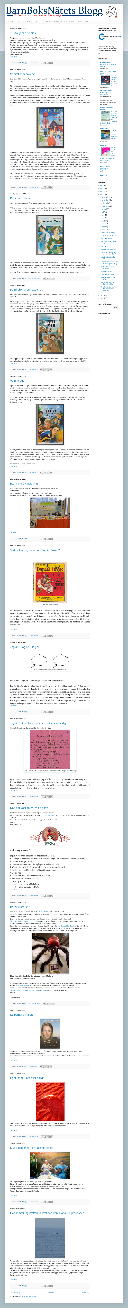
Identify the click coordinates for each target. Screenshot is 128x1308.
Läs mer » (13, 57)
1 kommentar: (33, 369)
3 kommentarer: (34, 796)
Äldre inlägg (85, 1293)
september (105, 206)
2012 (102, 194)
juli (103, 212)
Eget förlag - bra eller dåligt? (27, 1077)
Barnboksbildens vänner (31, 990)
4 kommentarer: (34, 63)
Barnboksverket (106, 100)
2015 (102, 185)
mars (104, 224)
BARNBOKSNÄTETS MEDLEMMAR (59, 22)
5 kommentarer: (34, 187)
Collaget (103, 145)
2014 (102, 188)
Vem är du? (17, 380)
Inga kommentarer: (34, 278)
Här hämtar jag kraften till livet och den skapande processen (47, 1213)
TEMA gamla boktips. (23, 33)
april (103, 221)
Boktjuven (104, 129)
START (11, 22)
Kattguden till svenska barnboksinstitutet (114, 134)
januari (104, 230)
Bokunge (103, 175)
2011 (102, 295)
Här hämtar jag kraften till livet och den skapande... (108, 289)
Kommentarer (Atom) (29, 1296)
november (105, 200)
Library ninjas (105, 166)
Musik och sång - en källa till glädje (31, 1147)
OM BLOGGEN (24, 22)
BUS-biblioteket (49, 815)
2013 (102, 191)
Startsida (51, 1293)
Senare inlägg (15, 1293)
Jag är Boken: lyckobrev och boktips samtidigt (38, 723)
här (60, 820)
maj (103, 218)
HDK (45, 990)
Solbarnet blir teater (22, 1014)
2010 (102, 298)
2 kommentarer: (34, 539)
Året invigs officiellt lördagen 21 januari (24, 921)
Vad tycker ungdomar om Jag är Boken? (35, 550)
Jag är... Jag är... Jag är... (25, 647)
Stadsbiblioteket (67, 926)
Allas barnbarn (15, 990)
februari (104, 227)
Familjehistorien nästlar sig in (28, 289)
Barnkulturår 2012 (21, 907)
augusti (104, 209)
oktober (104, 203)
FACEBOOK (83, 22)
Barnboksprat (105, 62)
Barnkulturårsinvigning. (24, 483)
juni (103, 215)
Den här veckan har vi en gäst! (29, 807)
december (105, 197)
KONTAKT (37, 22)
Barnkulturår (43, 912)
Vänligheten (104, 95)
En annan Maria (20, 198)
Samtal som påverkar (23, 74)
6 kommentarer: (34, 1286)
